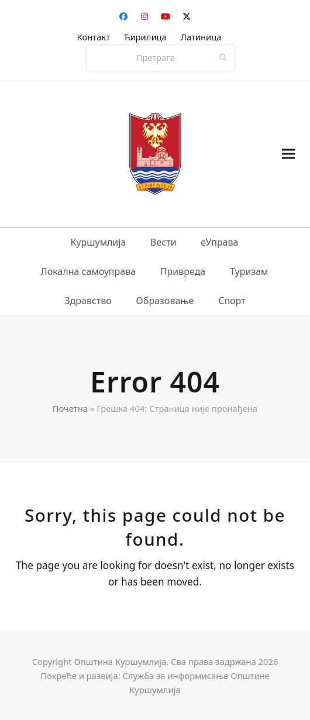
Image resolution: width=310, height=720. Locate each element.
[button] (288, 154)
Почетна (70, 408)
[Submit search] (223, 58)
